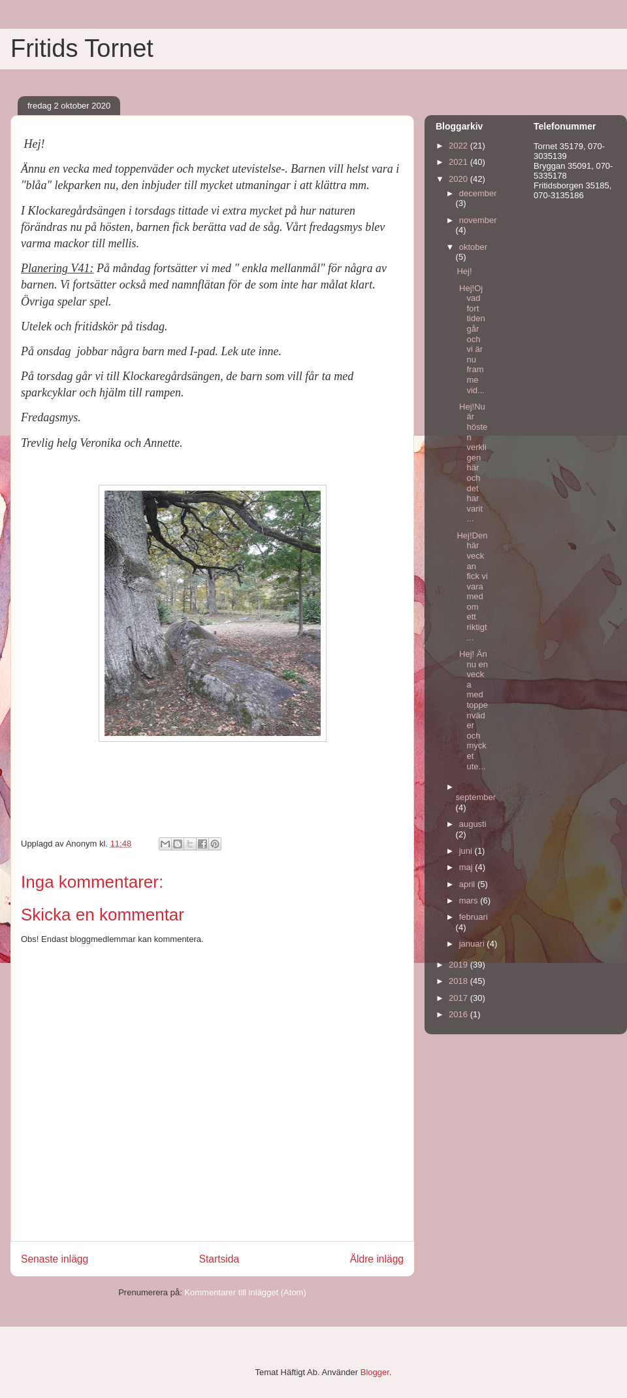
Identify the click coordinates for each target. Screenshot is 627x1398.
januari (473, 944)
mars (470, 900)
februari (473, 917)
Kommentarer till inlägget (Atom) (245, 1292)
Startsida (219, 1259)
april (468, 884)
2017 (459, 998)
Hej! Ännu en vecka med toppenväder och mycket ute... (472, 710)
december (478, 193)
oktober (473, 247)
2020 (459, 179)
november (478, 220)
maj (467, 867)
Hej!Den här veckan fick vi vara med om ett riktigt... (472, 586)
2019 (459, 965)
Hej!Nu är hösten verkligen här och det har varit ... (472, 463)
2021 (459, 162)
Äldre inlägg (377, 1259)
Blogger (375, 1372)
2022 (459, 145)
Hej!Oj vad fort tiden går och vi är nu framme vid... (471, 339)
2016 (459, 1014)
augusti (473, 824)
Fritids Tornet (81, 48)
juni (467, 851)
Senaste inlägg (54, 1259)
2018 (459, 981)
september (476, 797)
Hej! (464, 271)
